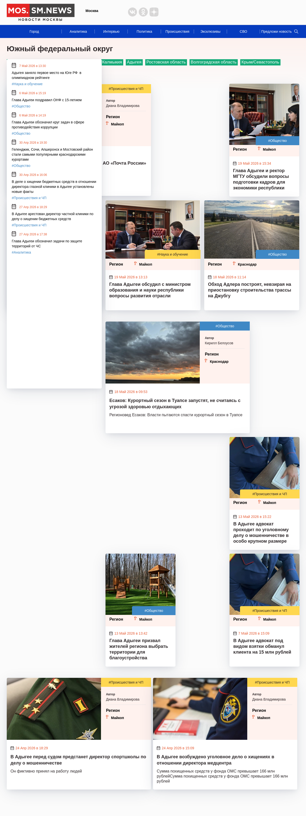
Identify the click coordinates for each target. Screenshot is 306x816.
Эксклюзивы (210, 31)
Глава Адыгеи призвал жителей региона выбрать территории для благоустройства (138, 649)
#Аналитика (21, 252)
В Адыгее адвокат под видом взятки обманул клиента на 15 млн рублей (262, 646)
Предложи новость (276, 31)
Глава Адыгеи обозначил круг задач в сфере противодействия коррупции (48, 124)
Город (34, 31)
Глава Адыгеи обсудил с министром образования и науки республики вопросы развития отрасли (150, 290)
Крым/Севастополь (260, 62)
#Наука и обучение (172, 254)
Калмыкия (112, 62)
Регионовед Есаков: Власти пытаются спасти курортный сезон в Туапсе (175, 415)
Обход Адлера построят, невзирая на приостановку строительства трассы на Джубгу (249, 290)
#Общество (277, 141)
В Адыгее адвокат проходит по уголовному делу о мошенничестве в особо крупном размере (261, 532)
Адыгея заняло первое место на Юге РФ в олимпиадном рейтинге (46, 75)
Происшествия (178, 31)
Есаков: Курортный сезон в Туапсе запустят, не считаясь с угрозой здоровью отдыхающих (174, 403)
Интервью (111, 31)
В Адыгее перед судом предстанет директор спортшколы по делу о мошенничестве (78, 760)
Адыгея (134, 62)
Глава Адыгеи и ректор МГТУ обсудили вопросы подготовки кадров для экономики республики (261, 179)
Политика (144, 31)
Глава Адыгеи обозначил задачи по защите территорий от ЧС (47, 243)
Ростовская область (166, 62)
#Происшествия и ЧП (126, 89)
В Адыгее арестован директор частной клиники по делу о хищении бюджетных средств (52, 216)
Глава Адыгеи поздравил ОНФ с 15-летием (47, 100)
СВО (243, 31)
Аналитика (78, 31)
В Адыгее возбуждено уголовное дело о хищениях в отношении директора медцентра (215, 760)
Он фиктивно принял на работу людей (46, 771)
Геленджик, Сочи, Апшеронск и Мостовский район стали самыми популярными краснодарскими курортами (52, 154)
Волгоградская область (213, 62)
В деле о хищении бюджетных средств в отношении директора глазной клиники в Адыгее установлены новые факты (54, 187)
